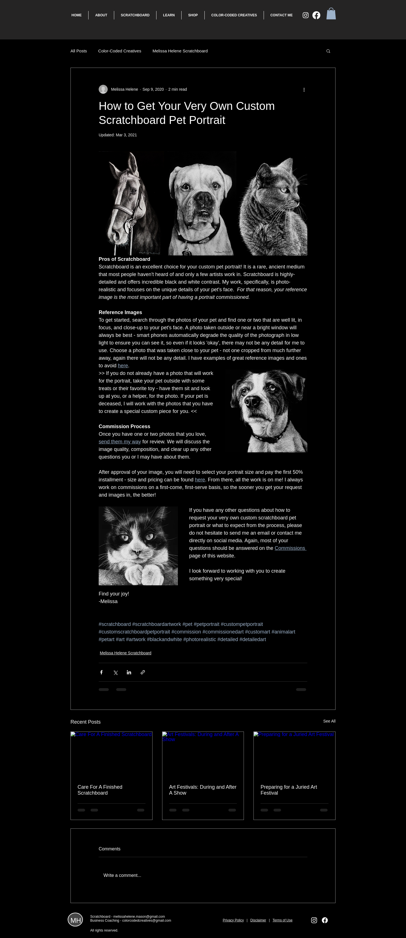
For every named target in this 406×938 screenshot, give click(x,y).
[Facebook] (316, 15)
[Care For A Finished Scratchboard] (111, 754)
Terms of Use (283, 920)
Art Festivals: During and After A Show (203, 790)
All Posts (78, 50)
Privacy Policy (233, 920)
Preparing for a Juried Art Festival (289, 790)
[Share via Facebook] (101, 672)
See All (329, 721)
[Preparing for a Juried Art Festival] (294, 754)
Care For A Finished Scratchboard (100, 790)
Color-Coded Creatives (119, 50)
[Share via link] (142, 672)
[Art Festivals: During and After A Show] (203, 754)
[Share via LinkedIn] (129, 672)
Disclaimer (258, 920)
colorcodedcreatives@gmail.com (146, 921)
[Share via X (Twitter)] (115, 672)
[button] (331, 13)
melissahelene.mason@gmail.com (139, 917)
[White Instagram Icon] (306, 15)
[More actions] (304, 89)
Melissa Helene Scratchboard (180, 50)
